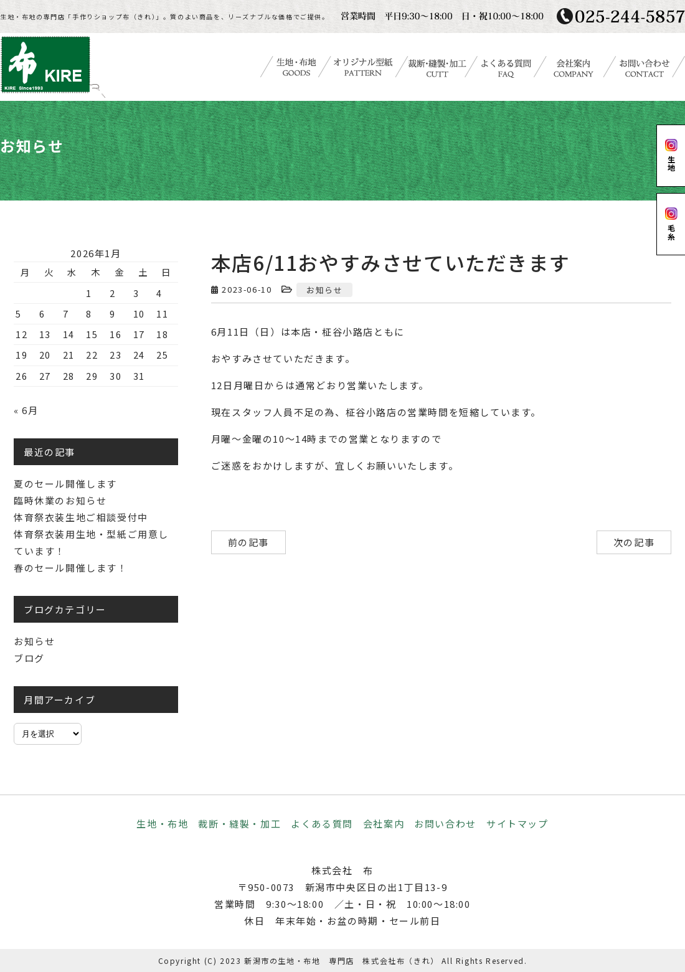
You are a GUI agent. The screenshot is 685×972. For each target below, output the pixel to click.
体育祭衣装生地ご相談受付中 (81, 517)
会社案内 (383, 823)
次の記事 (633, 542)
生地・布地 (162, 823)
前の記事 (248, 542)
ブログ (29, 657)
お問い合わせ (445, 823)
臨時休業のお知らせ (60, 500)
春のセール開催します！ (71, 567)
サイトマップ (517, 823)
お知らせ (324, 290)
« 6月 (26, 410)
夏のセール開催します (65, 483)
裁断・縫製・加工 (239, 823)
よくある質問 (322, 823)
